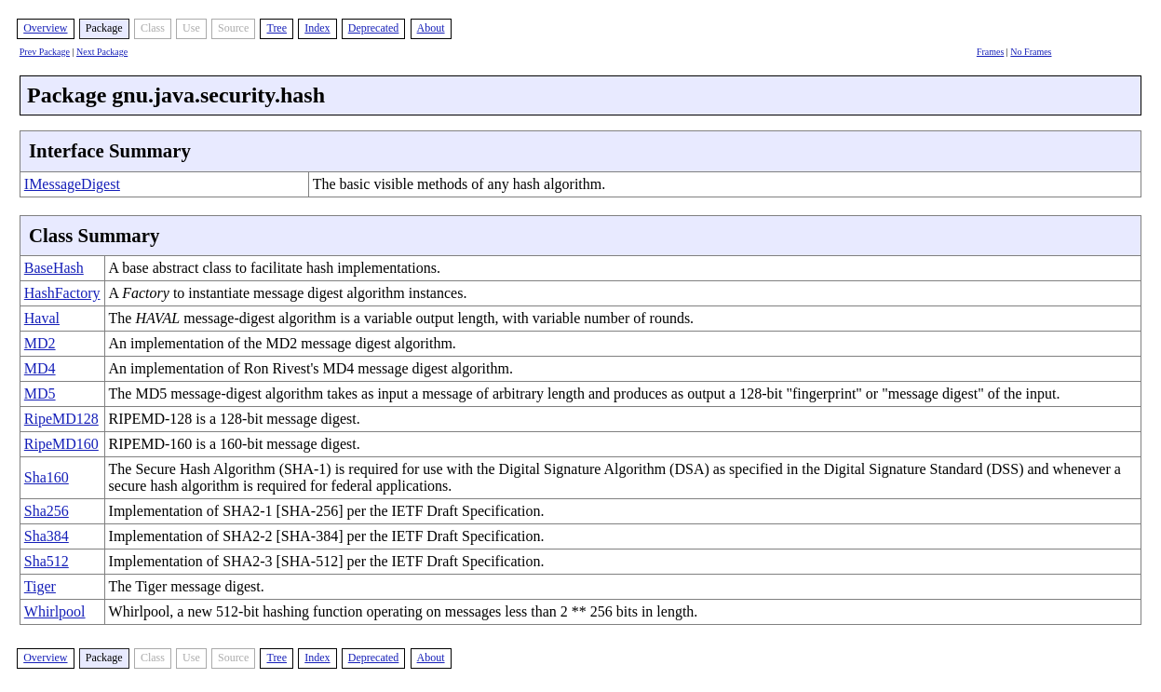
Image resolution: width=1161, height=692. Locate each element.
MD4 (40, 368)
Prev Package (45, 52)
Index (317, 27)
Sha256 (46, 511)
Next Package (102, 52)
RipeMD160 (61, 444)
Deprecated (373, 27)
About (431, 27)
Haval (42, 318)
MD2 (40, 343)
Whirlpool (55, 611)
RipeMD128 (61, 419)
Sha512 (46, 561)
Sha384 (46, 536)
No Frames (1030, 52)
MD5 (40, 393)
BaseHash (54, 268)
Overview (45, 27)
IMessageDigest (72, 184)
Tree (276, 27)
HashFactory (62, 293)
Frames (990, 52)
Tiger (40, 586)
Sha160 (46, 477)
